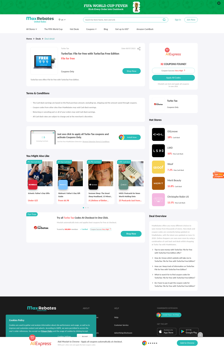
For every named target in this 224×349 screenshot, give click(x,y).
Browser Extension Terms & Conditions (96, 142)
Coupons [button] (91, 29)
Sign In (178, 19)
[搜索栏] (120, 19)
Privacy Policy (46, 331)
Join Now (191, 19)
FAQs (116, 317)
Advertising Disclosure (123, 333)
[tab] (173, 250)
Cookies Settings (64, 336)
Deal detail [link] (49, 38)
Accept (85, 336)
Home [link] (29, 38)
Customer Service (121, 325)
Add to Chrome (187, 343)
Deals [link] (38, 38)
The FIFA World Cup (53, 29)
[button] (62, 19)
